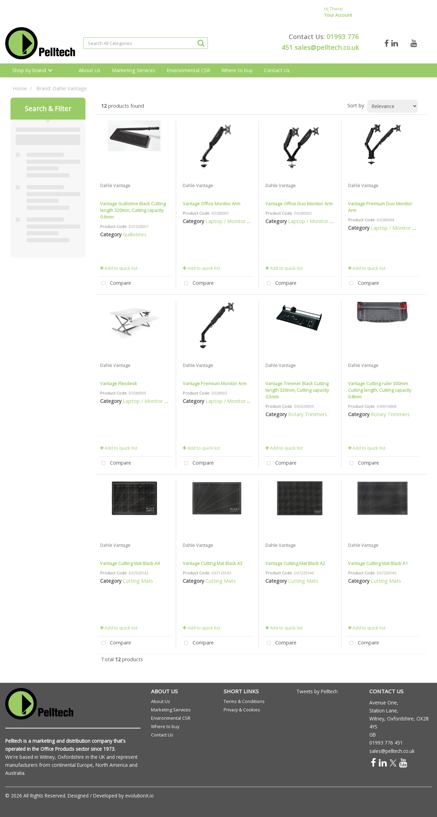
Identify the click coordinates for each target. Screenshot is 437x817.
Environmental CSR (188, 70)
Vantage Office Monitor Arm (211, 203)
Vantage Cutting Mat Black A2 (295, 563)
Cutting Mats (138, 581)
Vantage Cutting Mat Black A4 (130, 563)
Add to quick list (118, 268)
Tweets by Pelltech (317, 691)
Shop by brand (29, 70)
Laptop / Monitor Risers (233, 221)
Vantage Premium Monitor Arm (215, 383)
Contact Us (277, 70)
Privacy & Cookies (242, 710)
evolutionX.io (139, 795)
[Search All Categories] (145, 43)
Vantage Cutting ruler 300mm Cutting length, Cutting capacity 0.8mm (379, 390)
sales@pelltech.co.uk (327, 47)
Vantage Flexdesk (118, 383)
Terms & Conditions (244, 701)
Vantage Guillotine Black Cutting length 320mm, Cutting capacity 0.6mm (133, 210)
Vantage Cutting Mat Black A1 (378, 563)
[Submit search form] (200, 42)
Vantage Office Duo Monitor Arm (299, 203)
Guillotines (134, 234)
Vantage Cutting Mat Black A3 (212, 563)
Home (20, 88)
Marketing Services (133, 70)
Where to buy (237, 70)
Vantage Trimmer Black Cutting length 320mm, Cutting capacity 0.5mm (297, 390)
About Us (89, 70)
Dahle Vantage (115, 185)
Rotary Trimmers (307, 414)
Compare (114, 283)
